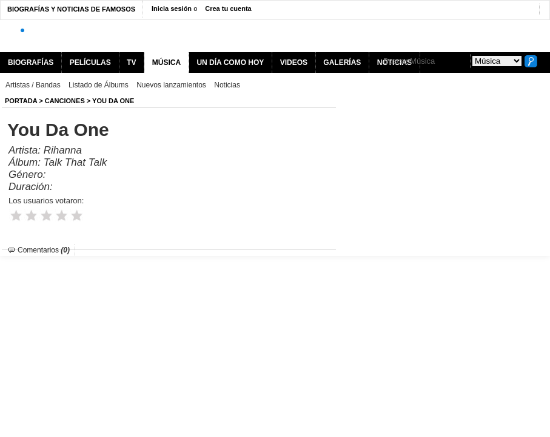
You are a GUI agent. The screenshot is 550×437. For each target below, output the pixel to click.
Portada (21, 100)
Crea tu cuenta (228, 8)
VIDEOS (293, 62)
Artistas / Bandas (33, 85)
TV (131, 62)
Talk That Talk (75, 162)
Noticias (227, 85)
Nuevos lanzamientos (171, 85)
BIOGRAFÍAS (30, 62)
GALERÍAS (342, 62)
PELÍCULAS (90, 62)
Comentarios (44, 250)
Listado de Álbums (99, 85)
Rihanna (63, 150)
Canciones (65, 100)
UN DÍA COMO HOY (230, 62)
